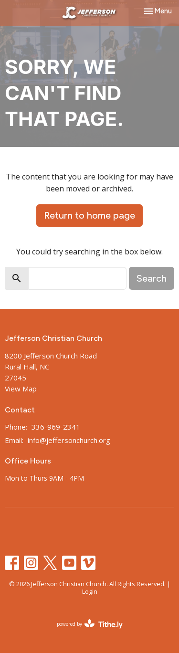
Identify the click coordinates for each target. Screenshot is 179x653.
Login (89, 591)
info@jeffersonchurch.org (69, 440)
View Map (21, 388)
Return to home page (89, 215)
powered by (90, 624)
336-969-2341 (56, 427)
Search (152, 278)
